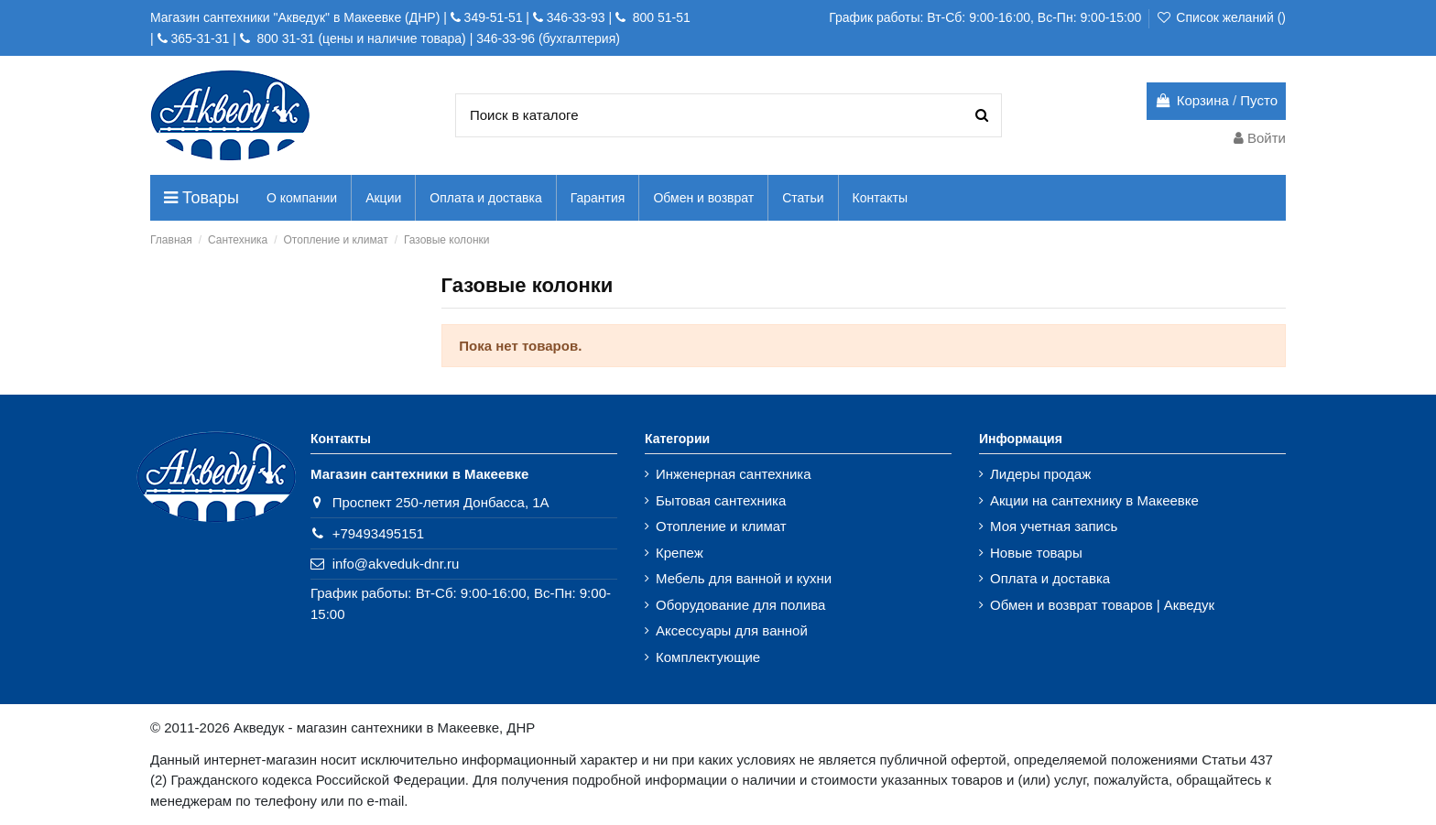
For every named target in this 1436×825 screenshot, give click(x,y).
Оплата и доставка (1050, 578)
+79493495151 (378, 533)
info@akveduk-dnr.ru (396, 563)
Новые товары (1036, 552)
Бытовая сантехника (721, 500)
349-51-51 (492, 17)
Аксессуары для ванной (732, 630)
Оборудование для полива (740, 605)
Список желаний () (1221, 17)
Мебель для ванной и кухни (744, 578)
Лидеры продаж (1040, 474)
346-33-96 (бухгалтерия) (548, 38)
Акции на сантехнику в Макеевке (1094, 500)
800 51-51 (660, 17)
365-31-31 (199, 38)
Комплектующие (708, 657)
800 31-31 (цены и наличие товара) (360, 38)
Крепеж (679, 552)
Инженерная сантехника (733, 474)
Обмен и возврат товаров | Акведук (1102, 605)
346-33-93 (576, 17)
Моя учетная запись (1053, 526)
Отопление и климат (721, 526)
